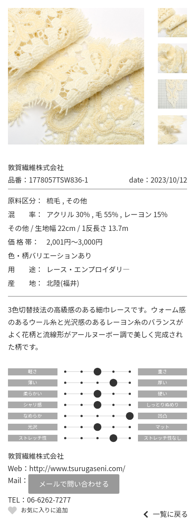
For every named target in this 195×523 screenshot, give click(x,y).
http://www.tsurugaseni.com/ (77, 468)
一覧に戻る (170, 514)
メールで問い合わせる (74, 484)
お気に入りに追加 (44, 510)
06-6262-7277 (49, 500)
